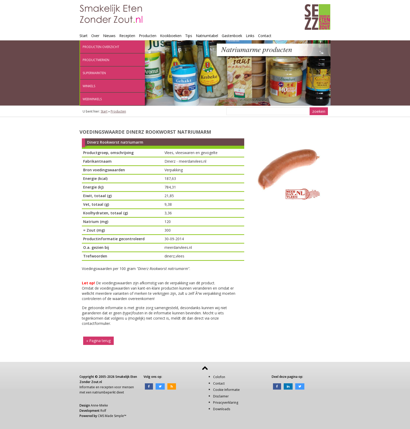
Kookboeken (170, 35)
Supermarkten (94, 73)
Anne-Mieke (99, 405)
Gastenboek (232, 35)
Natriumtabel (207, 35)
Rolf (103, 410)
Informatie (87, 387)
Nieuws (109, 35)
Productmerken (96, 60)
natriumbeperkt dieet (108, 392)
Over (95, 35)
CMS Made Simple (111, 416)
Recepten (127, 35)
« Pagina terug (98, 340)
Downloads (221, 409)
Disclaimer (221, 396)
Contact (264, 35)
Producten (147, 35)
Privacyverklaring (225, 402)
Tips (188, 35)
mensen (128, 387)
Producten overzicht (101, 47)
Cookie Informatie (226, 389)
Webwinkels (92, 99)
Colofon (219, 377)
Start (83, 35)
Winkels (89, 86)
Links (250, 35)
